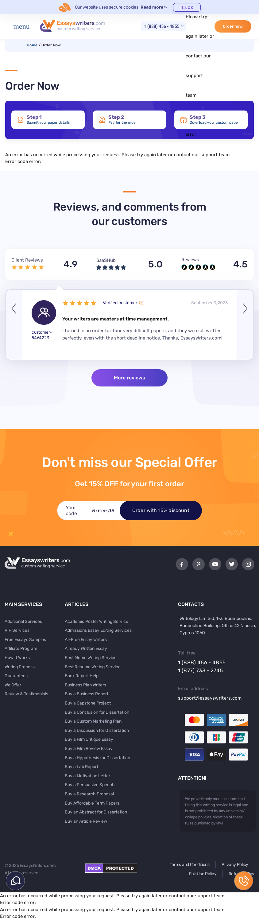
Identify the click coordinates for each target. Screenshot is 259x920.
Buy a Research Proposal (89, 794)
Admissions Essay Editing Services (98, 630)
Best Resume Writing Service (93, 667)
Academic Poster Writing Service (96, 621)
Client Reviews (27, 260)
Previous (14, 325)
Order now (233, 26)
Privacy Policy (235, 864)
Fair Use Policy (203, 873)
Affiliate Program (21, 648)
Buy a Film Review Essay (89, 748)
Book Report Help (82, 675)
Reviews (190, 259)
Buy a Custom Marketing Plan (93, 721)
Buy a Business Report (86, 694)
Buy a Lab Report (81, 766)
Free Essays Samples (25, 639)
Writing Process (20, 667)
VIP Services (17, 630)
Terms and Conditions (190, 864)
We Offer (13, 685)
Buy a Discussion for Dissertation (97, 730)
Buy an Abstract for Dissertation (96, 812)
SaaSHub (106, 260)
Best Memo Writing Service (91, 657)
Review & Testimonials (26, 694)
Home (32, 45)
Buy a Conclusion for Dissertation (97, 712)
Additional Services (23, 621)
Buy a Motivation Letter (87, 775)
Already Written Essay (86, 648)
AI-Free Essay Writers (86, 639)
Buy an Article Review (86, 821)
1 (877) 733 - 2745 (200, 670)
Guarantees (16, 675)
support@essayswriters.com (210, 698)
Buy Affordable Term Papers (92, 803)
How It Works (17, 657)
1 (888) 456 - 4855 (162, 26)
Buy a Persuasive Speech (90, 784)
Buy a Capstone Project (88, 703)
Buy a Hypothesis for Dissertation (97, 757)
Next (245, 325)
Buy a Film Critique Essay (89, 739)
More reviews (129, 378)
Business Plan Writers (85, 685)
